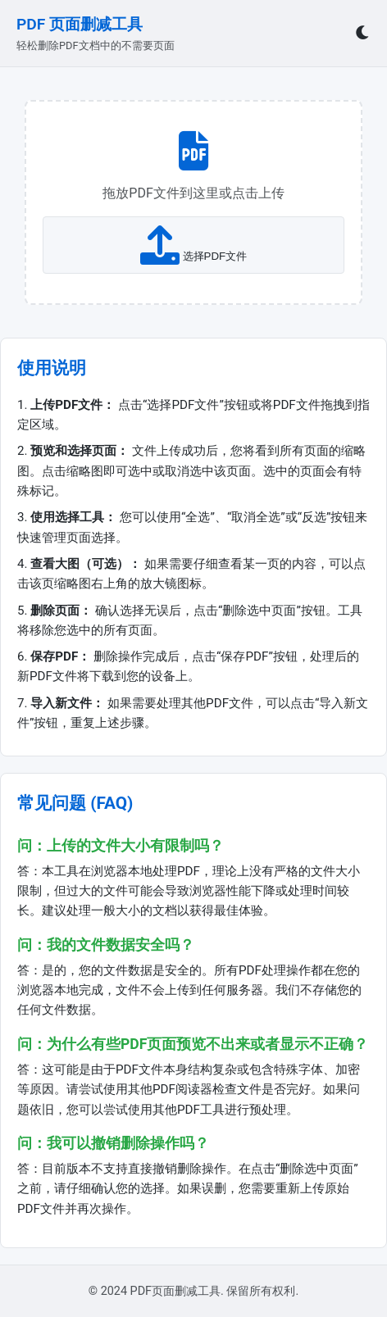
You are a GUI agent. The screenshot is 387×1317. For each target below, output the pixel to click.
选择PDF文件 (193, 245)
